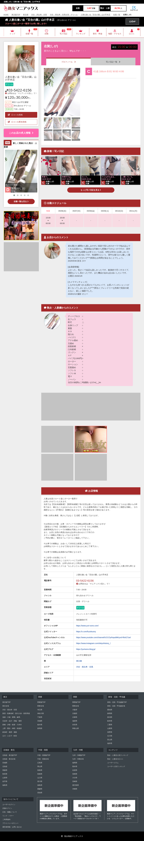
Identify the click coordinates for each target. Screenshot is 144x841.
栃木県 (39, 725)
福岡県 (74, 763)
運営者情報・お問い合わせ (12, 827)
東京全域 (5, 706)
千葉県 (39, 717)
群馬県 (39, 728)
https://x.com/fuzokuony (86, 631)
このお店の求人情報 (21, 133)
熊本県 (74, 766)
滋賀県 (74, 721)
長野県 (109, 732)
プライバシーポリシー (10, 823)
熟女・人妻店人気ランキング (117, 755)
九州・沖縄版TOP (78, 755)
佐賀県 (74, 770)
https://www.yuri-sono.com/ (87, 626)
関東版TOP (41, 702)
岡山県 (39, 766)
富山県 (109, 740)
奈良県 (74, 725)
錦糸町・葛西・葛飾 (9, 732)
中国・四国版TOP (43, 755)
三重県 (109, 725)
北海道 (4, 766)
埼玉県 (39, 710)
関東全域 (40, 706)
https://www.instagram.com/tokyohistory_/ (93, 643)
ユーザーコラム (113, 763)
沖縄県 (74, 789)
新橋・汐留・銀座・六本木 (12, 725)
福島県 (4, 785)
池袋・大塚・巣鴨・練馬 (11, 717)
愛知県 (109, 710)
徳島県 (39, 785)
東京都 (25, 15)
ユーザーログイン (8, 804)
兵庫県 (74, 717)
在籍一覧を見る (21, 201)
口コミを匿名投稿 (17, 122)
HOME (6, 15)
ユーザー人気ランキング (116, 766)
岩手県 (4, 781)
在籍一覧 (116, 15)
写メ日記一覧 (113, 62)
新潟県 (109, 717)
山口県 (39, 778)
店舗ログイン (7, 808)
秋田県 (4, 774)
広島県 (39, 763)
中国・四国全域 (43, 759)
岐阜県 (109, 721)
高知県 (39, 793)
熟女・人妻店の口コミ (115, 759)
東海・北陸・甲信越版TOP (117, 702)
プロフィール (68, 62)
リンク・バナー (8, 816)
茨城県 (39, 721)
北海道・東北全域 (8, 759)
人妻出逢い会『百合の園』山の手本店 (95, 15)
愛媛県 (39, 789)
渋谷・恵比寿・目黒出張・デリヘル (64, 15)
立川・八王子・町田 (9, 736)
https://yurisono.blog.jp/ (86, 649)
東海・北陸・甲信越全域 (116, 706)
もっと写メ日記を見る (91, 190)
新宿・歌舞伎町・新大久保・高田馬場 (16, 713)
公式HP (132, 21)
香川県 (39, 781)
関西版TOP (76, 702)
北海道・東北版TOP (9, 755)
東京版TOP (16, 15)
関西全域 (75, 706)
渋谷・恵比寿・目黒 (39, 15)
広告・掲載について (9, 812)
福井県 (109, 743)
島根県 (39, 774)
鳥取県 (39, 770)
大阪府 (74, 710)
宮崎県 (74, 781)
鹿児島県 (75, 785)
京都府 (74, 713)
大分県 (74, 778)
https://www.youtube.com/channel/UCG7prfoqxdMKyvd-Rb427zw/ (103, 637)
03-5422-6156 (20, 90)
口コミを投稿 (15, 115)
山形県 (4, 778)
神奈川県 (40, 713)
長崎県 (74, 774)
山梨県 (109, 728)
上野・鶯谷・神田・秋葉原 (12, 728)
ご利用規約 (6, 819)
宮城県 (4, 763)
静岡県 (109, 713)
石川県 (109, 736)
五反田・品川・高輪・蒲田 (12, 721)
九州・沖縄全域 (78, 759)
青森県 (4, 770)
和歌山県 (75, 728)
